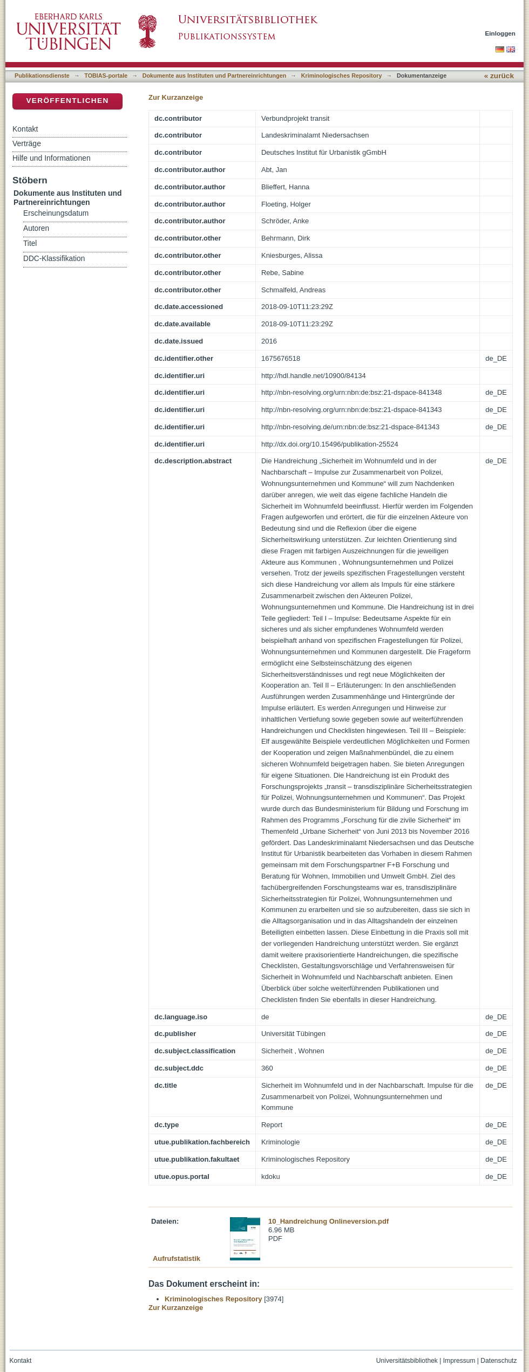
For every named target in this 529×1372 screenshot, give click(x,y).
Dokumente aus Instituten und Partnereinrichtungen (215, 75)
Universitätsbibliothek (407, 1360)
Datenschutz (498, 1360)
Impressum (459, 1360)
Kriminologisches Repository (341, 75)
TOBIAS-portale (105, 75)
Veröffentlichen (67, 101)
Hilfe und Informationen (51, 158)
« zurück (499, 76)
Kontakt (25, 129)
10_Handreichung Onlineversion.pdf (328, 1221)
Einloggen (500, 33)
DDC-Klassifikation (54, 259)
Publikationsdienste (42, 75)
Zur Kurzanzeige (175, 97)
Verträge (26, 143)
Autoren (36, 228)
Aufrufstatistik (176, 1258)
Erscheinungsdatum (56, 213)
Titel (30, 243)
